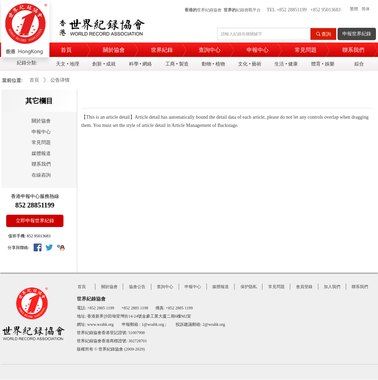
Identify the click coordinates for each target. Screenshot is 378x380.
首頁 (34, 80)
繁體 (354, 9)
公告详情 (60, 80)
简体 (366, 9)
